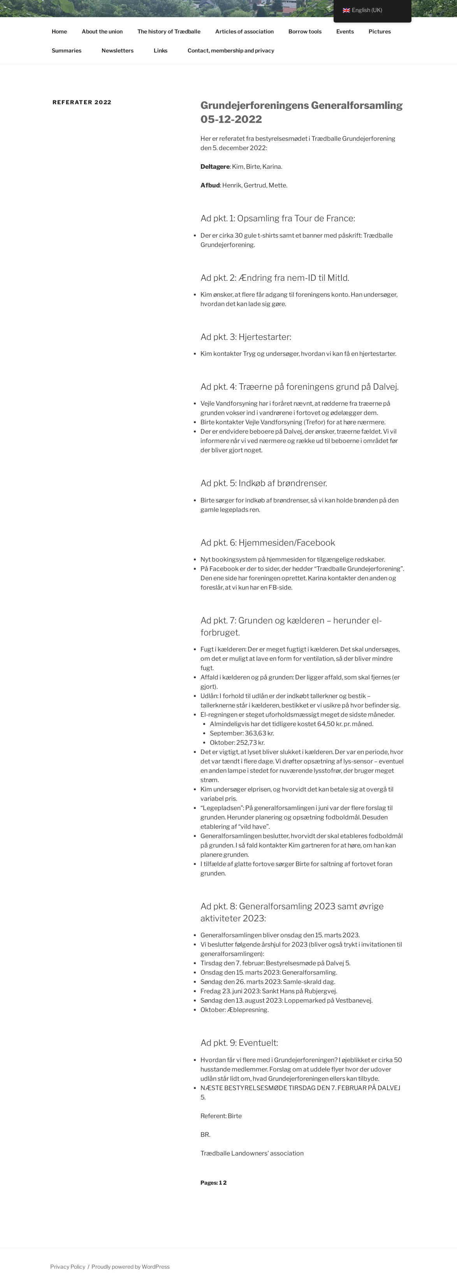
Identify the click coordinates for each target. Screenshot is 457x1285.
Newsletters (121, 50)
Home (59, 31)
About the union (102, 31)
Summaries (70, 50)
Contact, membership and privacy (235, 50)
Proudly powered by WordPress (130, 1266)
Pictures (383, 31)
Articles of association (244, 31)
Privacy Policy (67, 1266)
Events (345, 31)
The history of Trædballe (168, 31)
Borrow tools (305, 31)
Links (164, 50)
